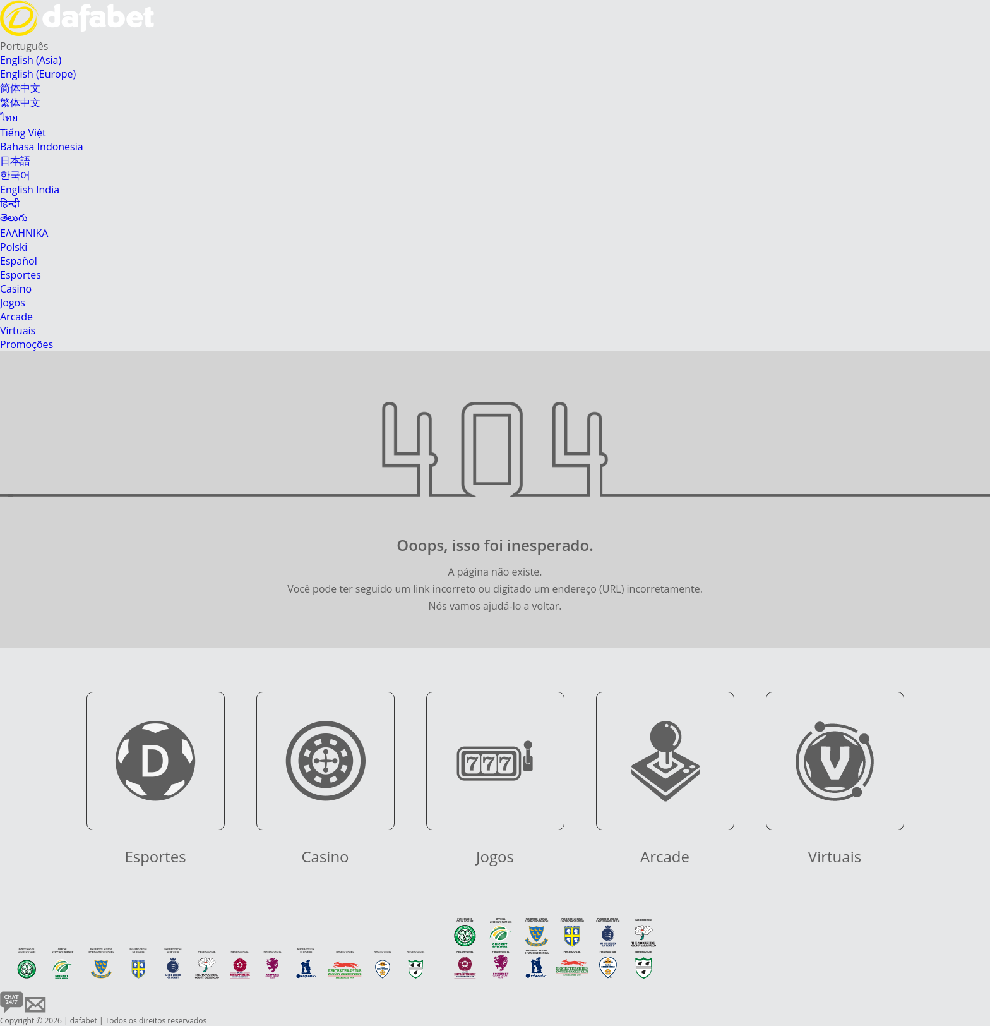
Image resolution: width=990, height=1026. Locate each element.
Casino (16, 289)
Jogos (12, 303)
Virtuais (17, 330)
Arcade (16, 316)
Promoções (26, 344)
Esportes (20, 275)
